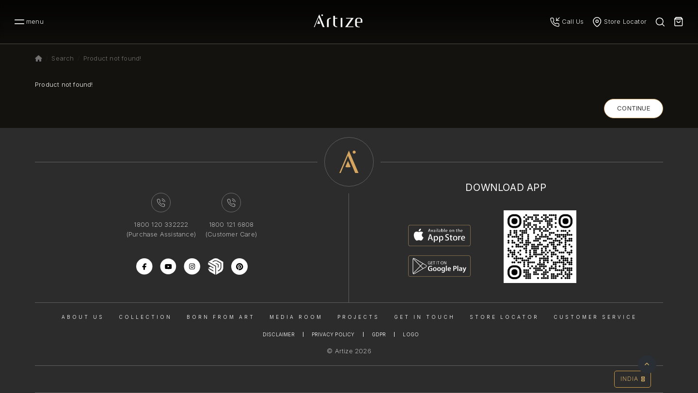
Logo (411, 334)
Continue (633, 108)
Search (62, 58)
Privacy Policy (333, 334)
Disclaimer (279, 334)
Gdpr (379, 334)
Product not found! (112, 58)
